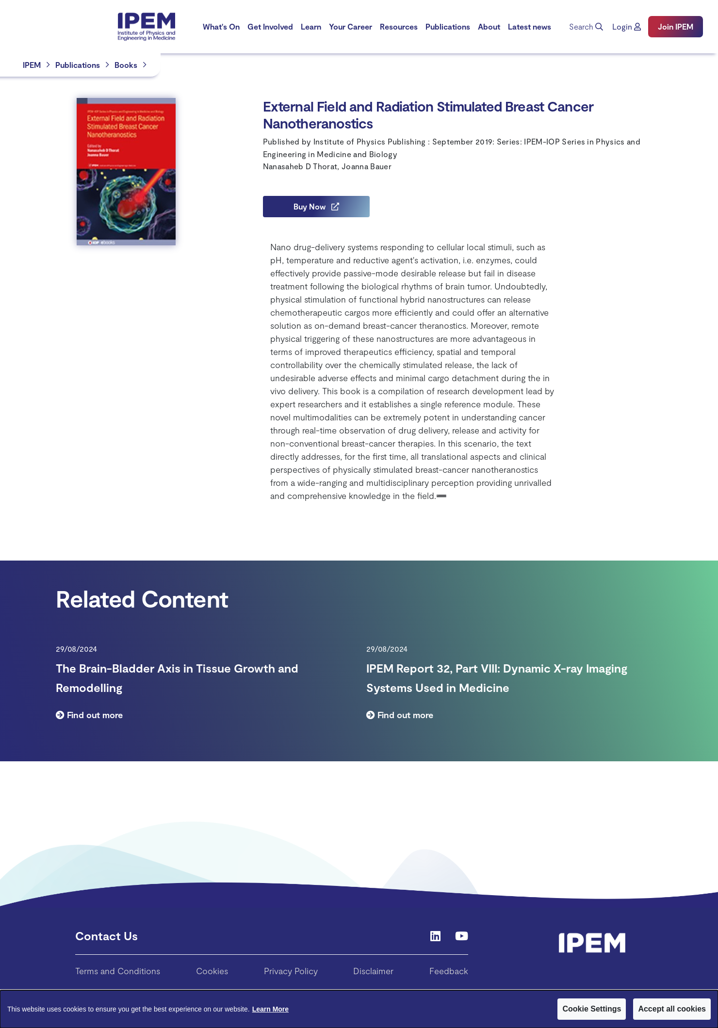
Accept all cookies (672, 1009)
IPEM (32, 64)
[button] (626, 26)
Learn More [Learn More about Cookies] (270, 1009)
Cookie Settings (591, 1009)
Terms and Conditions (117, 970)
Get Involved (270, 26)
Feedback (448, 970)
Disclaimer (373, 970)
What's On (221, 26)
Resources (399, 26)
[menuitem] (221, 26)
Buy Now (316, 206)
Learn (311, 26)
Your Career (350, 26)
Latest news (529, 26)
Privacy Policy (291, 970)
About (489, 26)
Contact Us (106, 936)
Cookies (212, 970)
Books (125, 64)
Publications (447, 26)
